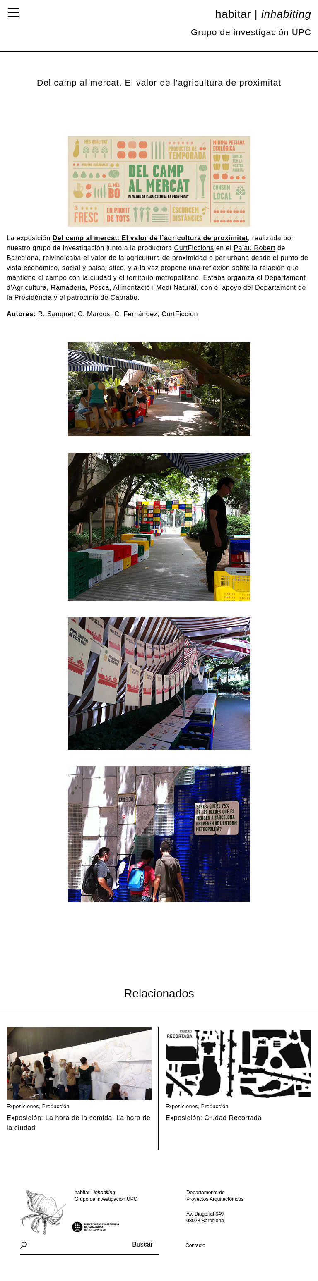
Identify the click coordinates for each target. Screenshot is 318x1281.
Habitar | (263, 14)
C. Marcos (94, 314)
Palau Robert (254, 247)
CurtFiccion (179, 314)
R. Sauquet (56, 314)
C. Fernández (135, 314)
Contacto (195, 1245)
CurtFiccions (194, 247)
